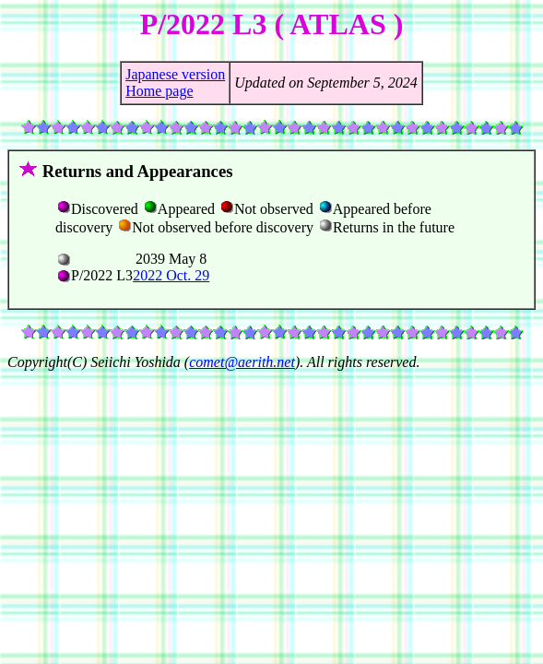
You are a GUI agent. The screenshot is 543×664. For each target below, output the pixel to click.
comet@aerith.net (242, 362)
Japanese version (175, 74)
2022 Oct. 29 (171, 275)
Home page (159, 91)
